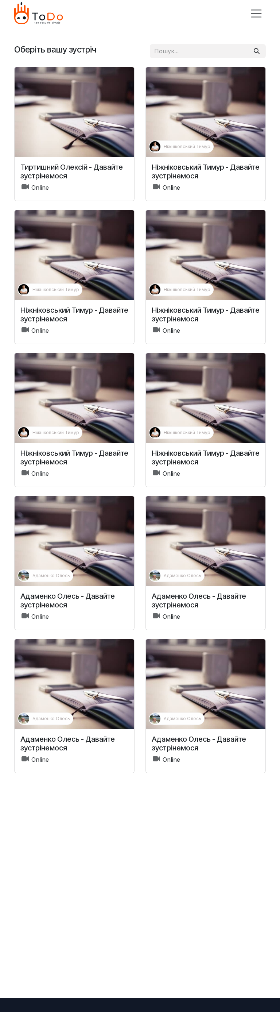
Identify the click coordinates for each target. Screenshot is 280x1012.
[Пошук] (257, 51)
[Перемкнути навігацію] (256, 13)
